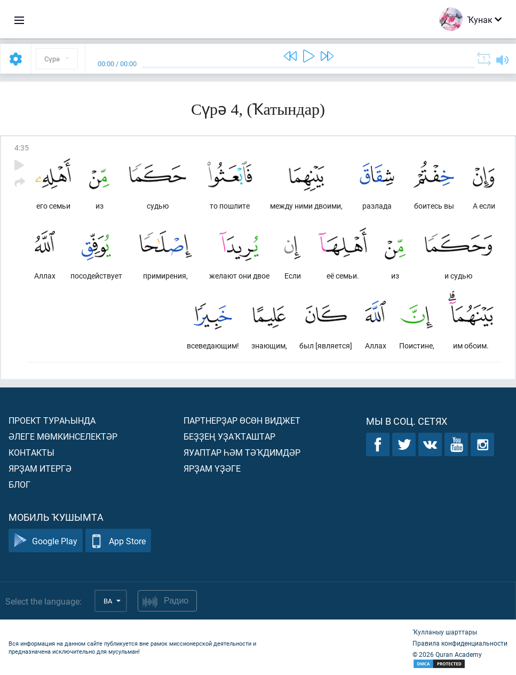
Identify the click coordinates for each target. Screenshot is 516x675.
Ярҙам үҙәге (212, 468)
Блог (19, 484)
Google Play (45, 541)
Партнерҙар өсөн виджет (242, 420)
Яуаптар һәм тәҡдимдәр (242, 452)
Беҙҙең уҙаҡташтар (229, 436)
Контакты (31, 452)
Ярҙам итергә (40, 468)
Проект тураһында (52, 420)
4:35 (21, 147)
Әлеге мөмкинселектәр (63, 436)
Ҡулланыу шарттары (444, 632)
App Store (118, 541)
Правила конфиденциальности (459, 643)
